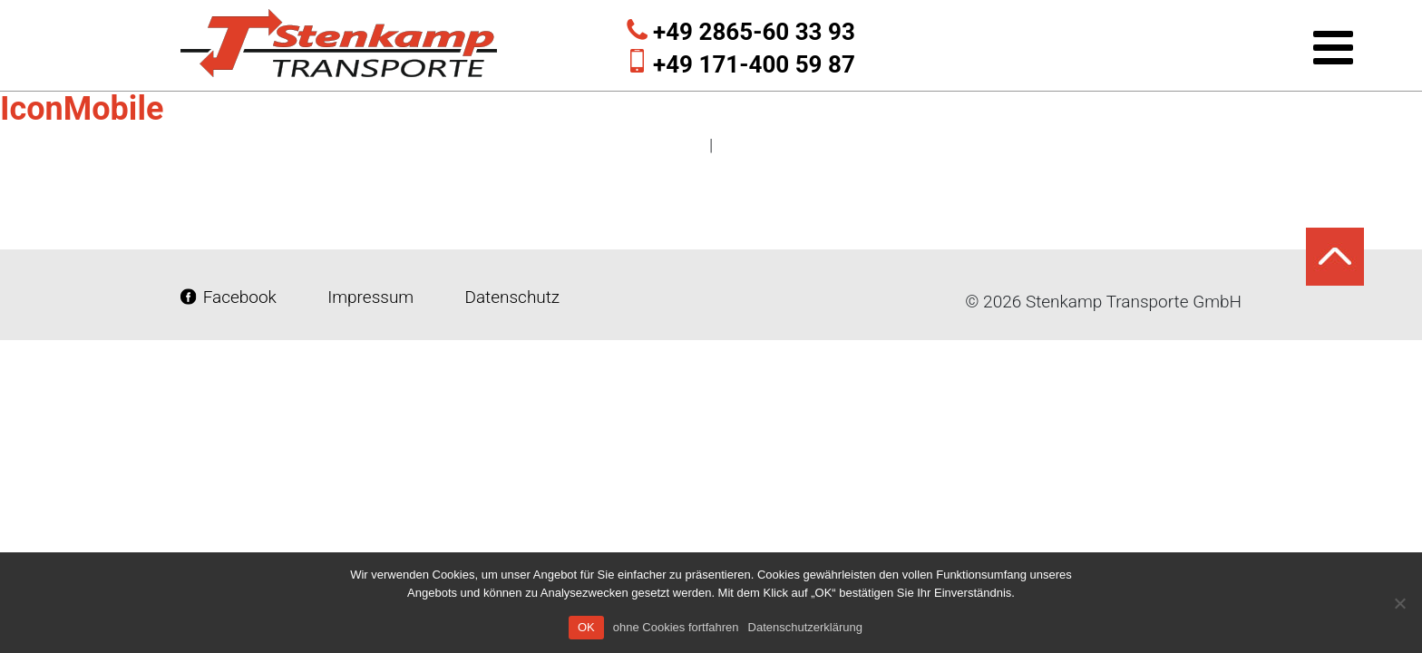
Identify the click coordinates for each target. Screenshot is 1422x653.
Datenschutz (510, 297)
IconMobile (81, 109)
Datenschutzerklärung (805, 627)
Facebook (230, 297)
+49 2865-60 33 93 (754, 31)
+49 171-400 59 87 (754, 64)
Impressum (371, 297)
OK (586, 627)
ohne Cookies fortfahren (676, 627)
